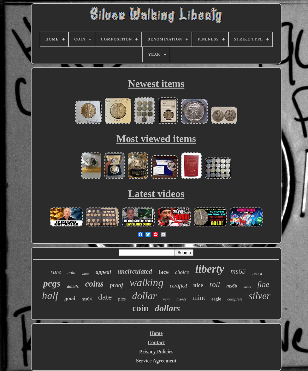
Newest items (156, 83)
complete (234, 299)
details (73, 286)
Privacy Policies (156, 351)
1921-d (257, 273)
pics (122, 298)
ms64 (86, 298)
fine (264, 284)
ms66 (231, 285)
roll (214, 284)
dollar (144, 295)
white (85, 273)
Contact (156, 342)
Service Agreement (156, 360)
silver (259, 295)
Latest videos (156, 193)
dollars (167, 308)
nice (198, 285)
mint (198, 297)
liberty (209, 269)
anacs (247, 287)
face (163, 272)
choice (182, 272)
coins (94, 283)
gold (71, 272)
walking (147, 282)
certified (178, 285)
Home (156, 333)
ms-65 (181, 299)
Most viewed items (156, 138)
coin (141, 308)
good (69, 298)
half (50, 295)
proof (116, 285)
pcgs (52, 283)
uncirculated (134, 271)
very (166, 299)
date (105, 296)
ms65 (238, 271)
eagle (216, 299)
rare (55, 271)
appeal (103, 272)
